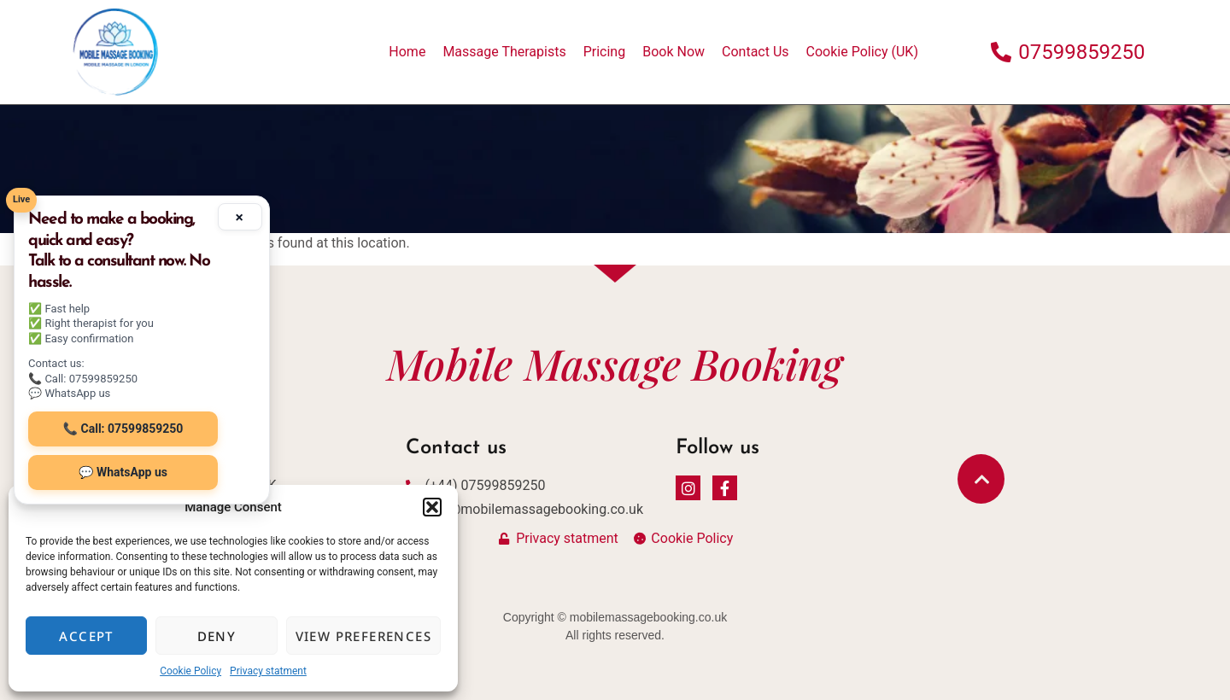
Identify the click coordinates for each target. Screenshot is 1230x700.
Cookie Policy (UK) (862, 52)
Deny (217, 636)
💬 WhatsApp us (123, 472)
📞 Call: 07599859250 (123, 428)
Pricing (604, 52)
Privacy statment (268, 671)
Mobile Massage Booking (614, 363)
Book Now (673, 52)
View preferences (363, 636)
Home (407, 52)
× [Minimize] (239, 217)
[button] (432, 507)
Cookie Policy (190, 671)
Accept (86, 636)
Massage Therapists (503, 52)
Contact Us (755, 52)
